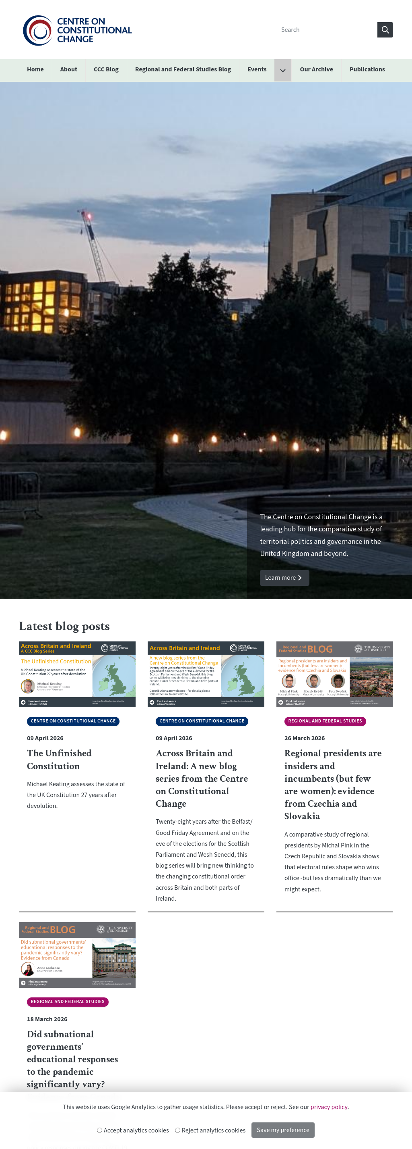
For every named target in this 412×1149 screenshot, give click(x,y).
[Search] (327, 29)
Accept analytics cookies (133, 1130)
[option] (206, 340)
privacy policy (329, 1107)
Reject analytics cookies (210, 1130)
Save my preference (283, 1130)
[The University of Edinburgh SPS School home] (77, 29)
